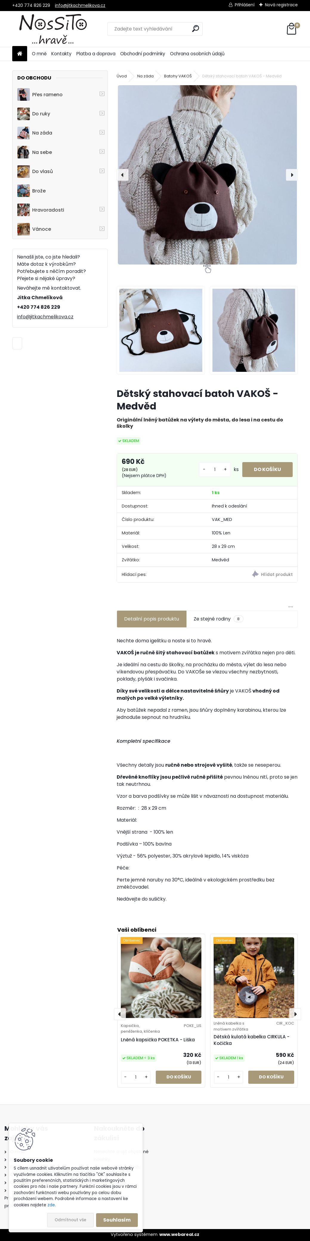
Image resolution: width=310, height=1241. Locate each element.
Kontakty (61, 54)
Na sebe (34, 152)
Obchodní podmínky (142, 54)
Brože (31, 190)
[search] (195, 28)
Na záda (34, 133)
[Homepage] (19, 54)
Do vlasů (35, 171)
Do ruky (33, 114)
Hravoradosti (40, 210)
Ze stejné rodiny (218, 619)
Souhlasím (117, 1219)
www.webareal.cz (179, 1234)
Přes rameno (40, 94)
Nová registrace (281, 5)
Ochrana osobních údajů (197, 54)
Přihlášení (245, 5)
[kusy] (214, 469)
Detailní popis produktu (151, 618)
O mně (39, 54)
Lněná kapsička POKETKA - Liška (158, 1040)
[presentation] (123, 175)
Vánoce (34, 229)
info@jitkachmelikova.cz (80, 5)
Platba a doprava (95, 54)
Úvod (122, 76)
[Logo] (53, 29)
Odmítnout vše (70, 1220)
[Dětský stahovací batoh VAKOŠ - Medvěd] (207, 175)
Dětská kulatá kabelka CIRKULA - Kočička (251, 1040)
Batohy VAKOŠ (178, 76)
